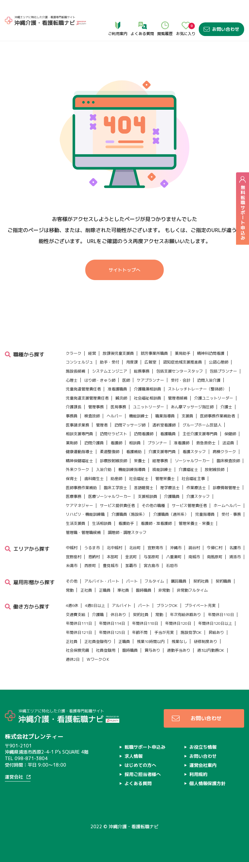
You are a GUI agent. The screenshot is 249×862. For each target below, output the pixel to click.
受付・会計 (180, 365)
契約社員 (201, 566)
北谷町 (135, 533)
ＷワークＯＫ (98, 644)
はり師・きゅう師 (99, 365)
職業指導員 (165, 401)
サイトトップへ (124, 270)
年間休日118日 (145, 608)
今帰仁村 (214, 533)
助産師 (116, 464)
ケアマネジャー (79, 490)
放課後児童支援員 (118, 338)
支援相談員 (147, 482)
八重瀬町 (174, 542)
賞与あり (152, 635)
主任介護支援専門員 (200, 419)
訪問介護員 (94, 428)
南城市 (194, 542)
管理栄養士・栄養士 (196, 508)
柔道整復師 (109, 437)
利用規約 (198, 759)
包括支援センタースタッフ (179, 356)
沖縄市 (176, 533)
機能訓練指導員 (132, 455)
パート (132, 566)
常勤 (70, 575)
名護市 (235, 533)
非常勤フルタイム (192, 575)
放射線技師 (214, 455)
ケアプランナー (150, 365)
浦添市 (235, 542)
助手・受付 (109, 347)
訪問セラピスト (113, 419)
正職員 (105, 575)
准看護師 (181, 428)
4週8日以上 (95, 591)
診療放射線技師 (113, 446)
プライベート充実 (200, 591)
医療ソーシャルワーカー (109, 482)
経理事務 (160, 446)
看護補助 (134, 437)
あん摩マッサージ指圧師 (192, 392)
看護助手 (126, 508)
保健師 (230, 419)
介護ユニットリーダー (213, 383)
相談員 (135, 428)
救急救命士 (206, 428)
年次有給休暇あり (185, 599)
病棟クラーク (224, 437)
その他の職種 (153, 490)
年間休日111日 (79, 608)
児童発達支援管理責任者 (87, 383)
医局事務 (118, 392)
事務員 (71, 401)
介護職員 (172, 482)
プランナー (157, 428)
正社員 (86, 575)
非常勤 (164, 575)
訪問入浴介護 (208, 365)
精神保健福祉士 (79, 446)
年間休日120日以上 (215, 608)
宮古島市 (151, 551)
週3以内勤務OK (210, 635)
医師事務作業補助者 (217, 401)
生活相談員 (102, 508)
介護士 (226, 392)
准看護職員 (117, 374)
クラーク (73, 338)
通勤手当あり (178, 635)
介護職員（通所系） (170, 499)
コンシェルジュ (79, 347)
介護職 (98, 599)
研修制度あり (205, 626)
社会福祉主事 (193, 464)
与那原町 (151, 542)
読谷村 (194, 533)
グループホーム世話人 (202, 410)
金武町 (131, 542)
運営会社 (14, 762)
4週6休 (72, 591)
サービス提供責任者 (117, 490)
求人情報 (133, 741)
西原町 (90, 551)
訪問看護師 (143, 419)
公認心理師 (218, 347)
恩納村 (94, 542)
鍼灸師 (121, 383)
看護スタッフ (194, 437)
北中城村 (114, 533)
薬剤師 (71, 428)
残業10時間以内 (151, 626)
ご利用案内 (117, 13)
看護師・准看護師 (156, 508)
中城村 (71, 533)
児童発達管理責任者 (83, 374)
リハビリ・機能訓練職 (85, 499)
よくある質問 (142, 13)
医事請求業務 (77, 410)
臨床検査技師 (228, 446)
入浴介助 (104, 455)
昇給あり (216, 617)
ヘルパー (114, 401)
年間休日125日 (112, 617)
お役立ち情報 (203, 732)
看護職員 (168, 419)
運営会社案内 (203, 750)
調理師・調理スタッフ (127, 517)
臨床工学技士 (115, 472)
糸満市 (71, 551)
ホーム (12, 32)
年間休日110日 (221, 599)
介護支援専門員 (162, 437)
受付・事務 (231, 499)
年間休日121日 (79, 617)
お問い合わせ (221, 13)
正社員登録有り (98, 626)
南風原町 (214, 542)
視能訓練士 (162, 455)
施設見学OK (191, 617)
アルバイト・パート (101, 566)
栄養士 (140, 446)
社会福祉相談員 (147, 383)
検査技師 (92, 401)
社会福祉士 (138, 464)
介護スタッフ (198, 482)
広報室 (150, 347)
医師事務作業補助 (81, 472)
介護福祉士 (188, 455)
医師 (126, 365)
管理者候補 (177, 383)
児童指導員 (205, 499)
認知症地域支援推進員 (182, 347)
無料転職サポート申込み (242, 208)
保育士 (71, 464)
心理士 (71, 365)
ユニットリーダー (148, 392)
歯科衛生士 (94, 464)
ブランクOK (167, 591)
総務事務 (141, 356)
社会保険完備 (77, 635)
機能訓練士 (138, 401)
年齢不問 (140, 617)
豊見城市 (110, 551)
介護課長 (73, 392)
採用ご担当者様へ (142, 759)
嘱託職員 (178, 566)
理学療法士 (170, 472)
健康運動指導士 (79, 437)
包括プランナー (223, 356)
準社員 (123, 575)
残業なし (179, 626)
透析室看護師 (164, 410)
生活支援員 (75, 508)
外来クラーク (77, 455)
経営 (92, 338)
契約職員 (223, 566)
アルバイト (121, 591)
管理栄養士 (165, 464)
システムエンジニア (109, 356)
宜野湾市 (155, 533)
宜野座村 (73, 542)
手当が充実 (164, 617)
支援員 (187, 401)
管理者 (102, 410)
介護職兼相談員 (147, 374)
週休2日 (73, 644)
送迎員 (228, 428)
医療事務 (73, 482)
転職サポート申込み (144, 732)
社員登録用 (105, 635)
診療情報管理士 (226, 472)
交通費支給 (75, 599)
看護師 (116, 428)
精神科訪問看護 (210, 338)
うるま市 (92, 533)
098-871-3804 (31, 743)
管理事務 (96, 392)
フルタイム (154, 566)
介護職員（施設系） (129, 499)
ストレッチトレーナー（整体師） (197, 374)
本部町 (112, 542)
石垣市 (172, 551)
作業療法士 (196, 472)
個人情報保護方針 (207, 768)
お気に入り (186, 13)
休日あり (118, 599)
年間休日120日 (178, 608)
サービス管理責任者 (189, 490)
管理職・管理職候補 (83, 517)
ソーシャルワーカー (192, 446)
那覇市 (131, 551)
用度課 (132, 347)
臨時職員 (143, 575)
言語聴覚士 (143, 472)
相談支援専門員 (79, 419)
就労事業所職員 (154, 338)
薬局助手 (182, 338)
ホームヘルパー (227, 490)
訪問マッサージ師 (130, 410)
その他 (71, 566)
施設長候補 (75, 356)
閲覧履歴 (165, 13)
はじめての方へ (140, 750)
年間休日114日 (112, 608)
